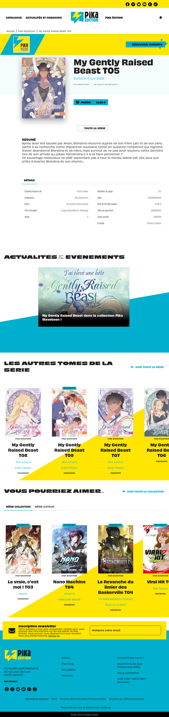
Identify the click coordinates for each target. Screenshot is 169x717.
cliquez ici (54, 635)
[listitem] (127, 4)
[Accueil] (85, 18)
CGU (54, 698)
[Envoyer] (157, 630)
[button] (145, 44)
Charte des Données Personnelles (83, 698)
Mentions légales (37, 698)
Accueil (11, 31)
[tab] (14, 18)
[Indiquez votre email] (121, 630)
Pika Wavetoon (26, 31)
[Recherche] (161, 18)
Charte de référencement (126, 698)
